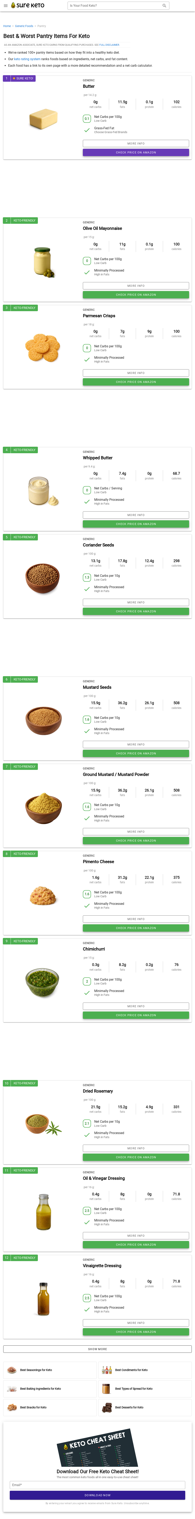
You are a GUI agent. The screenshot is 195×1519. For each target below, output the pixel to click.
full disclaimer (109, 44)
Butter (88, 86)
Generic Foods (24, 26)
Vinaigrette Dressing (102, 1265)
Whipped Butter (97, 457)
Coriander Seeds (98, 545)
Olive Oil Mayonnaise (102, 228)
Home (7, 26)
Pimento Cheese (98, 861)
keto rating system (27, 59)
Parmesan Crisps (99, 315)
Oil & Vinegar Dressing (104, 1178)
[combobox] (118, 6)
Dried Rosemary (98, 1091)
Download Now (98, 1495)
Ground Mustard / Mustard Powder (116, 774)
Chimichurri (94, 949)
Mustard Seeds (97, 687)
